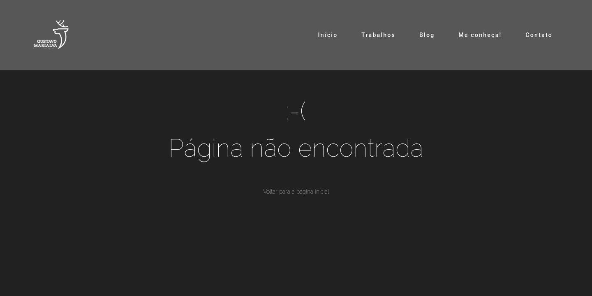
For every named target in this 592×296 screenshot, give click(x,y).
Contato (539, 35)
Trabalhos (378, 35)
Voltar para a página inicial (296, 191)
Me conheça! (480, 35)
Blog (427, 35)
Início (328, 35)
